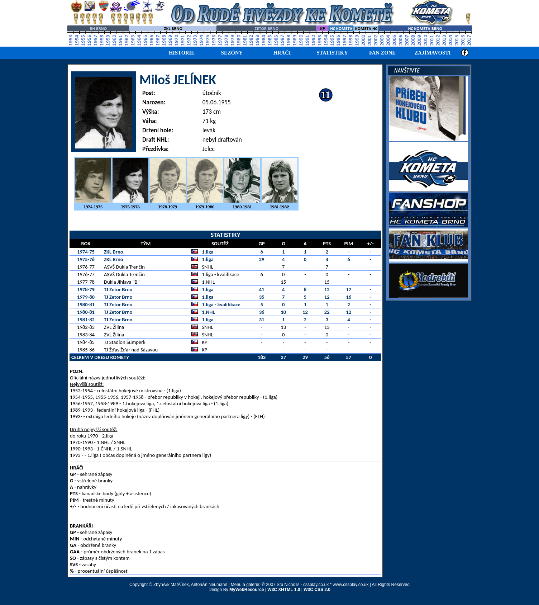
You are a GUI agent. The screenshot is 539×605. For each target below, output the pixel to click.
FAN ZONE (382, 53)
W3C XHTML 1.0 (283, 589)
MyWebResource (246, 589)
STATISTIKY (332, 53)
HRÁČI (282, 53)
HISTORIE (182, 53)
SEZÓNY (232, 53)
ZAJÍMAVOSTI (432, 53)
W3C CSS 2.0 (317, 589)
